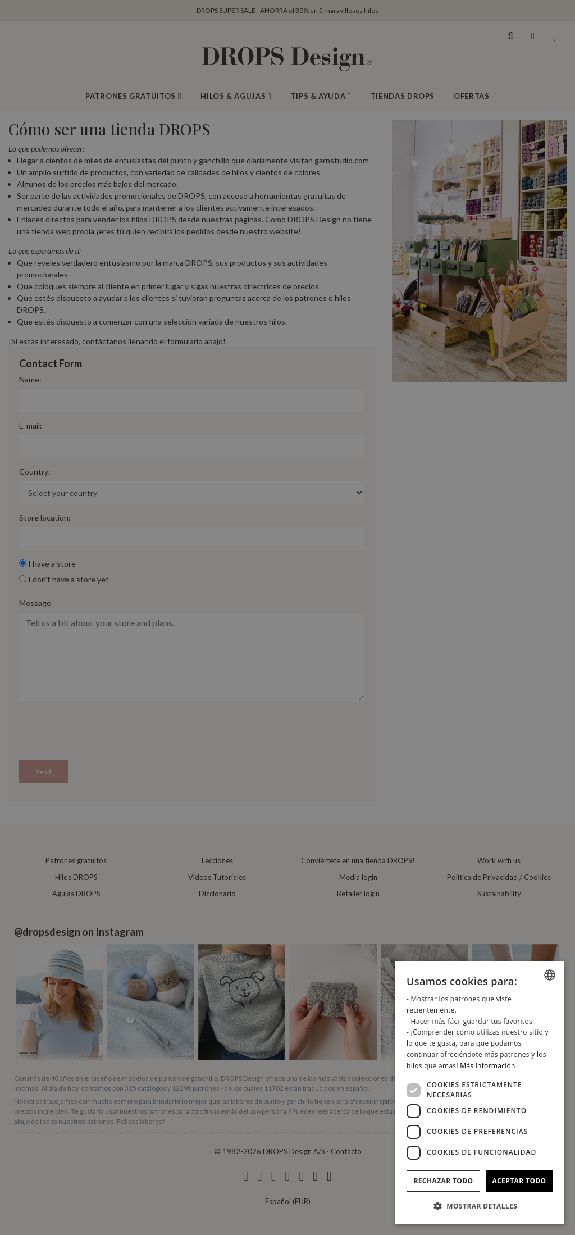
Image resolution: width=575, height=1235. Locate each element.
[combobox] (549, 975)
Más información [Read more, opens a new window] (487, 1065)
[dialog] (479, 1092)
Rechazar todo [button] (443, 1181)
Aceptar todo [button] (519, 1181)
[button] (480, 1206)
